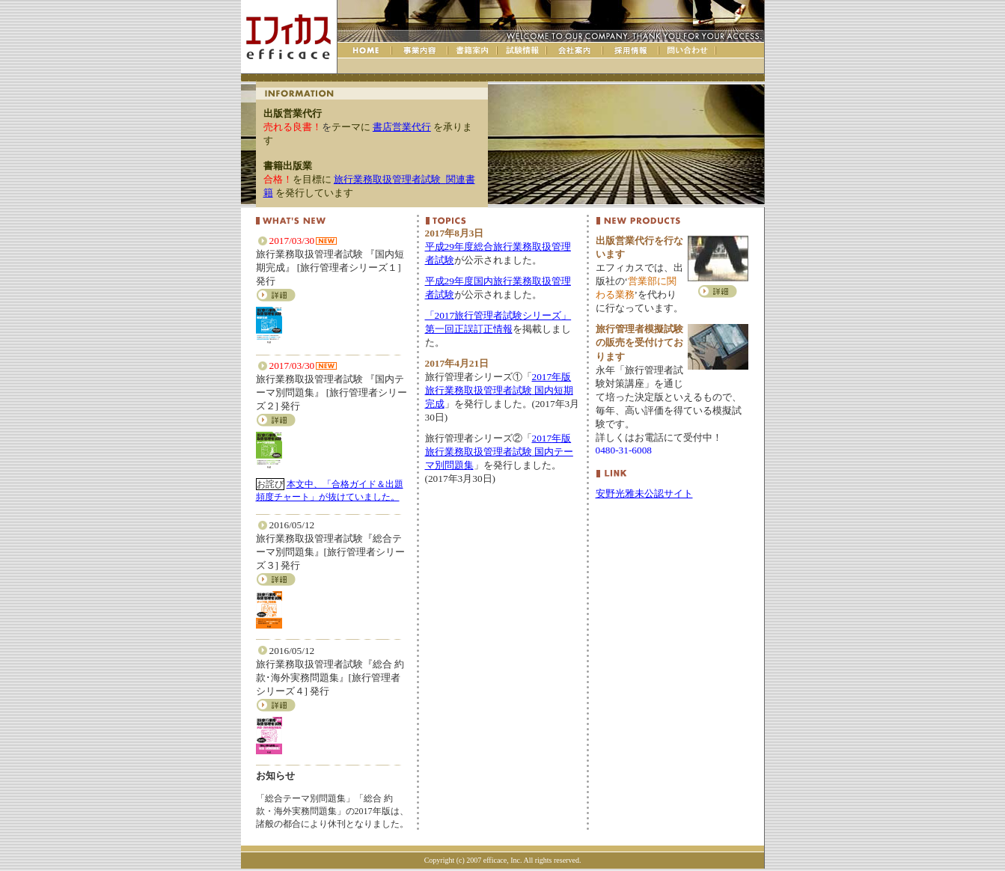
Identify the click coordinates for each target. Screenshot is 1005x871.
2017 (499, 390)
